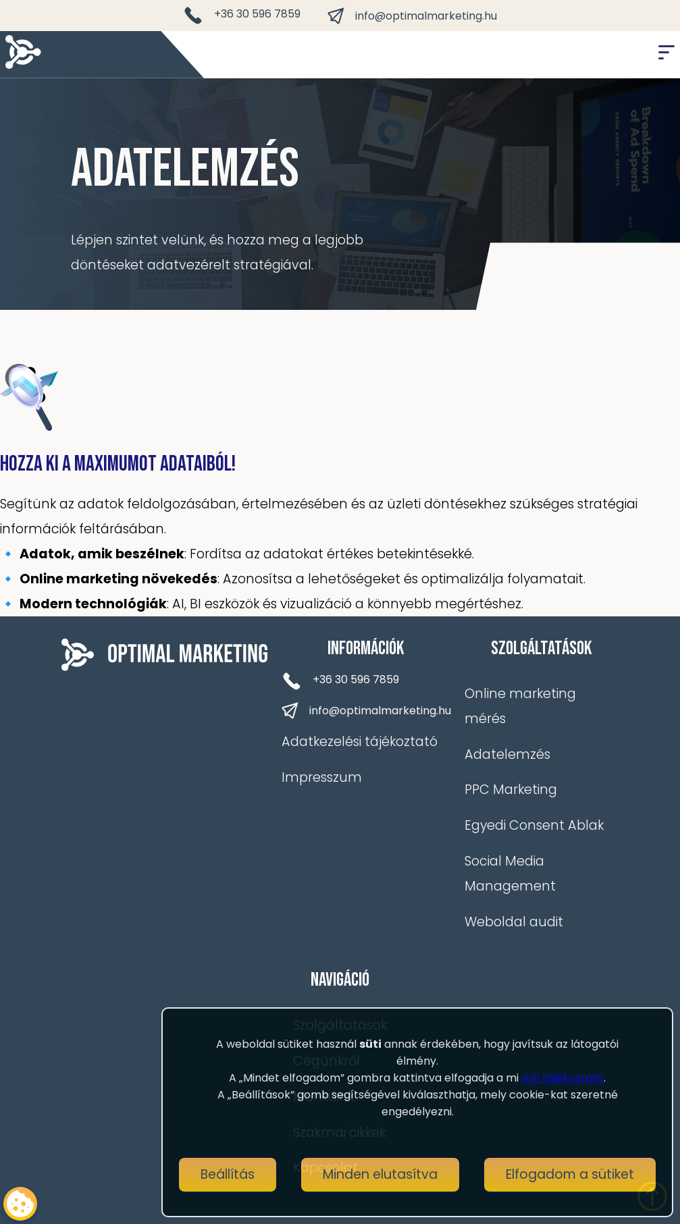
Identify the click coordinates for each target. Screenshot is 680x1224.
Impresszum (322, 777)
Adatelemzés (507, 754)
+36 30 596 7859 (241, 15)
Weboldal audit (514, 922)
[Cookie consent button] (20, 1204)
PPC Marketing (511, 789)
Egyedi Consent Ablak (534, 825)
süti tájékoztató (562, 1078)
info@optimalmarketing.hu (412, 15)
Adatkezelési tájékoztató (360, 742)
